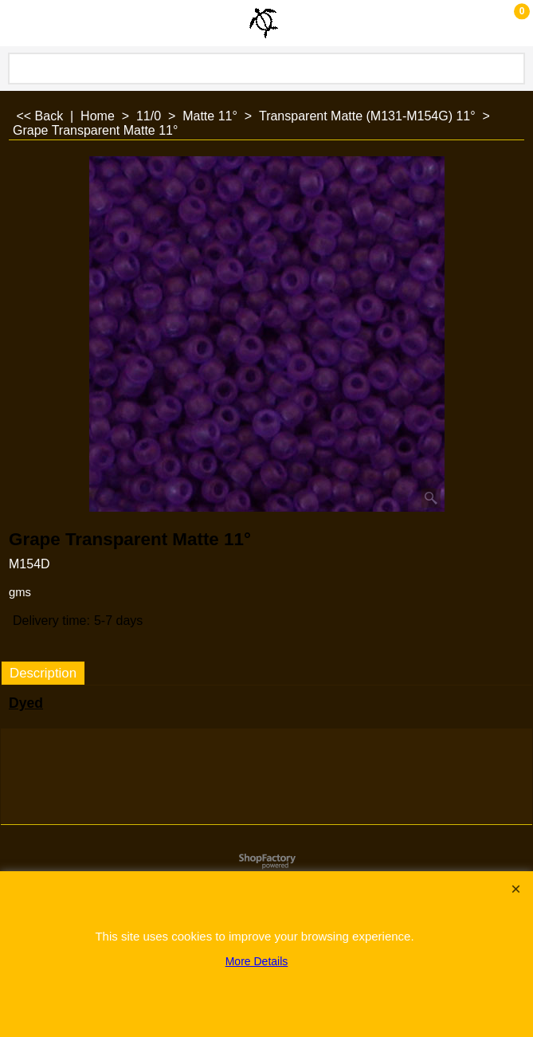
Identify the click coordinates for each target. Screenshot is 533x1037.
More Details (256, 961)
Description (43, 673)
